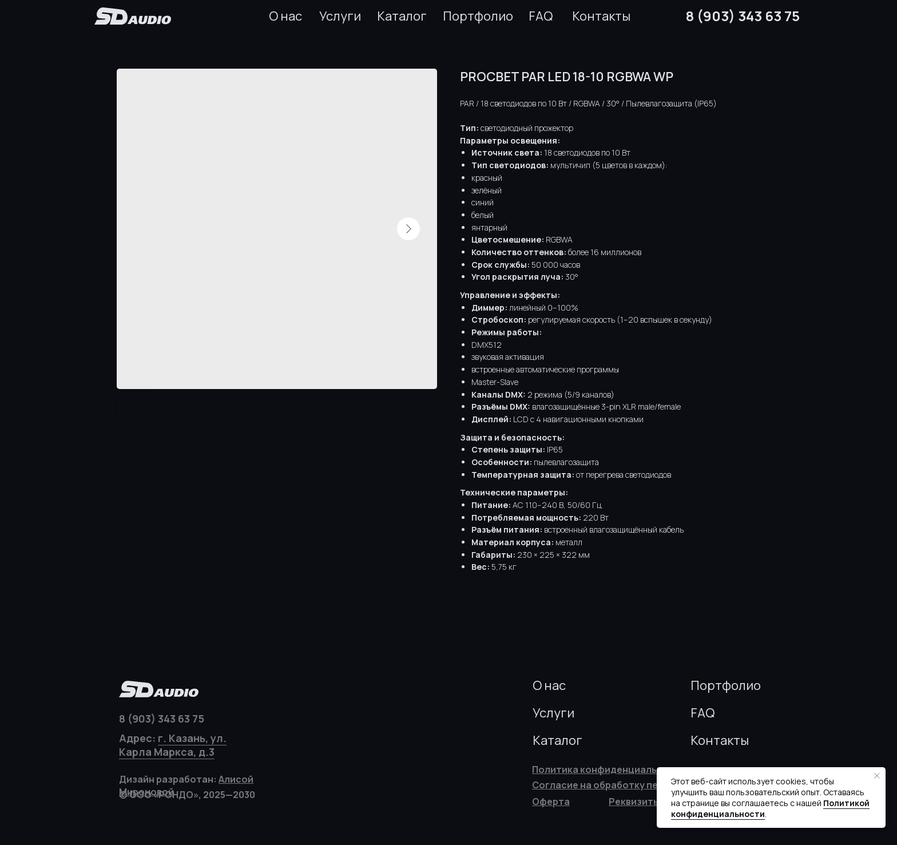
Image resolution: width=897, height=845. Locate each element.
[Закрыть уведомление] (877, 775)
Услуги (340, 16)
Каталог (402, 16)
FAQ (541, 16)
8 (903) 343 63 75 (743, 15)
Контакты (601, 16)
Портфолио (478, 16)
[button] (634, 801)
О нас (285, 16)
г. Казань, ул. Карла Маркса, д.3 (173, 745)
